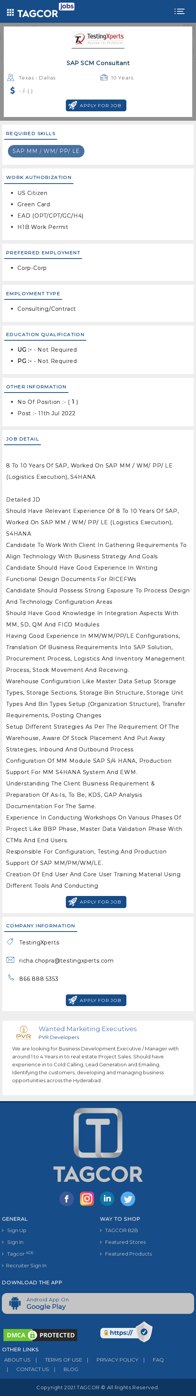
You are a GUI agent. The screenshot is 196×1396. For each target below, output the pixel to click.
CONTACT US (25, 1369)
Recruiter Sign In (24, 1265)
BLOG (63, 1369)
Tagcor (17, 1254)
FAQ (151, 1360)
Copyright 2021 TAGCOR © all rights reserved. (97, 1387)
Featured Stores (123, 1242)
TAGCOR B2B (119, 1230)
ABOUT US (16, 1360)
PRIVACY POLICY (110, 1360)
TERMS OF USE (56, 1360)
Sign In (12, 1242)
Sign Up (14, 1230)
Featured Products (126, 1254)
